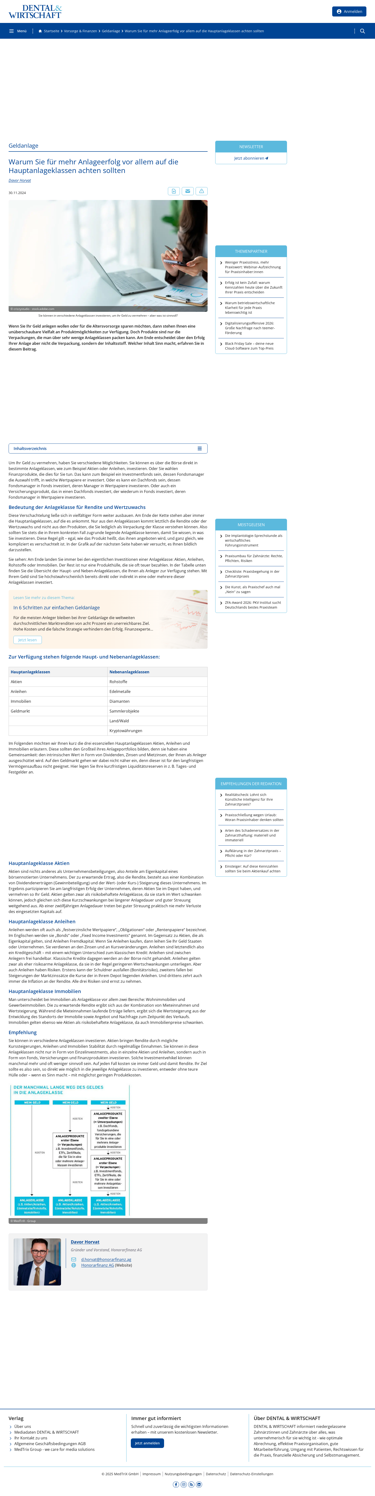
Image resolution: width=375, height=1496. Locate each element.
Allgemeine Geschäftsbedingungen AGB (50, 1443)
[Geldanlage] (111, 31)
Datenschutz (216, 1474)
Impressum (152, 1474)
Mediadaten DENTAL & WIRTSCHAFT (46, 1432)
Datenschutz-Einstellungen (251, 1474)
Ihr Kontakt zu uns (30, 1438)
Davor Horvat (20, 180)
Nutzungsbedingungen (183, 1474)
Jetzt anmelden (147, 1443)
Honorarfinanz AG (97, 1265)
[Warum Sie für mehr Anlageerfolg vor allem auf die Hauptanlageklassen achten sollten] (194, 31)
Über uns (22, 1426)
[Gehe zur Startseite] (48, 31)
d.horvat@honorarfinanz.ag (106, 1259)
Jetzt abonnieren (249, 158)
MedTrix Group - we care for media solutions (54, 1449)
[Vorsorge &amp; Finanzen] (80, 31)
